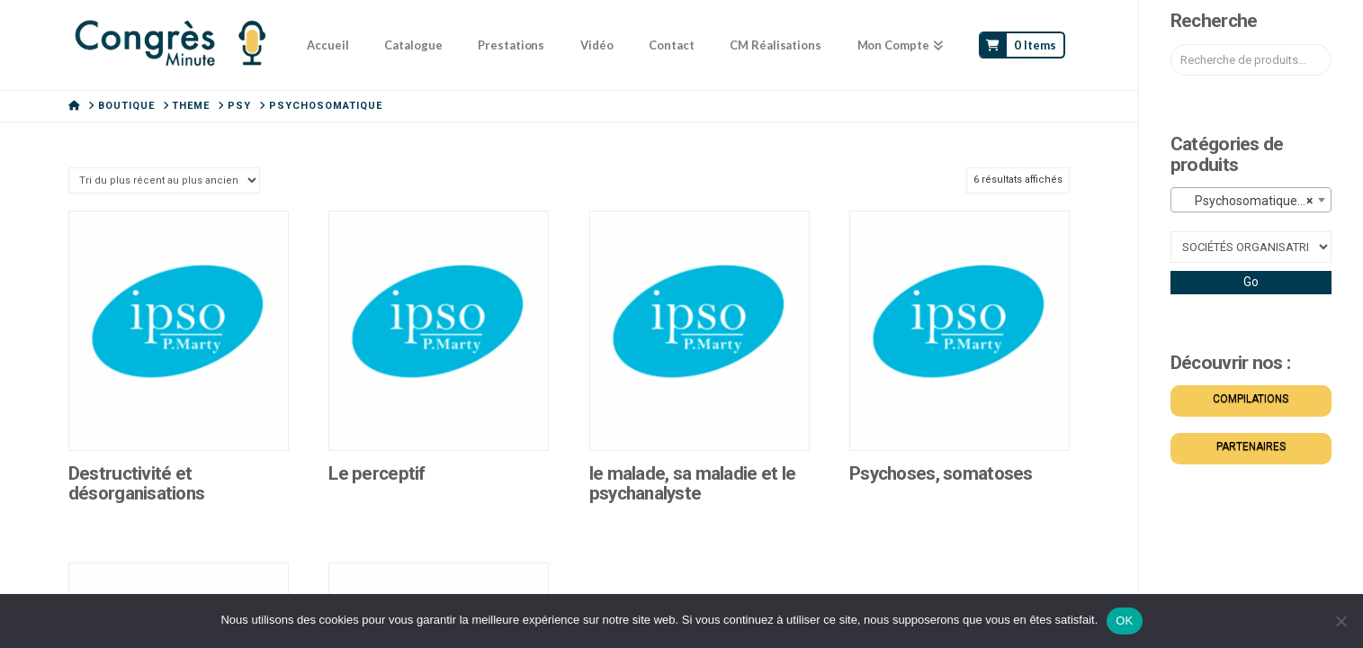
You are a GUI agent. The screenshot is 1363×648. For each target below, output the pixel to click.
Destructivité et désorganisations (136, 483)
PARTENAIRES (1251, 446)
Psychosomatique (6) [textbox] (1249, 200)
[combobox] (1251, 199)
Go (1251, 281)
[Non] (1341, 621)
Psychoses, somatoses (941, 473)
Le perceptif (376, 473)
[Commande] (164, 180)
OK (1124, 620)
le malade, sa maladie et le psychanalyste (692, 483)
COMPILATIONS (1250, 398)
